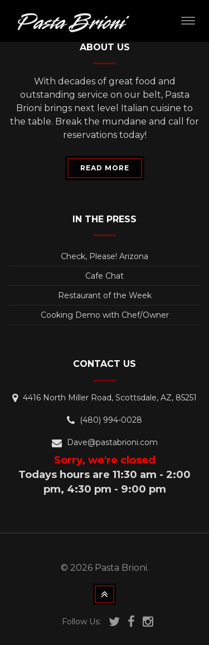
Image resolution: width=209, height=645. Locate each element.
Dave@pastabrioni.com (112, 442)
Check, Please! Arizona (104, 256)
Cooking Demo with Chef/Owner (105, 315)
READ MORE (104, 168)
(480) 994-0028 (111, 420)
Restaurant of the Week (105, 295)
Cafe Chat (104, 276)
